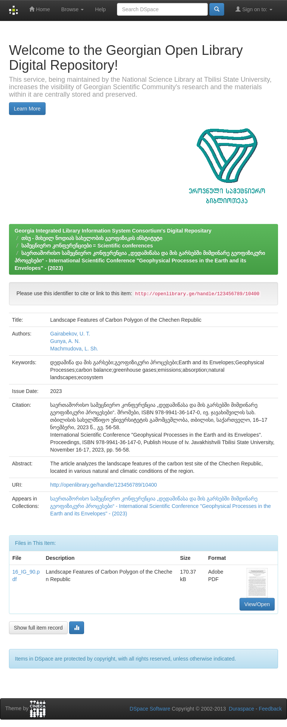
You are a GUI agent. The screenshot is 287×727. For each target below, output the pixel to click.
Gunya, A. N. (65, 341)
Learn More (27, 109)
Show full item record (38, 628)
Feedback (270, 709)
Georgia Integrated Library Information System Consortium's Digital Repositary (113, 231)
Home (39, 9)
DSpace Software (150, 709)
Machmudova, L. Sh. (74, 349)
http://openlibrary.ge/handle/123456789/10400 (103, 485)
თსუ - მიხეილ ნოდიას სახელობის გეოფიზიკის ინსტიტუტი (91, 238)
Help (100, 9)
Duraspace (241, 709)
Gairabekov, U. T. (70, 334)
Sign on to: (253, 9)
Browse (72, 9)
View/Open (257, 604)
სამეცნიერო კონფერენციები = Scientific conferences (87, 246)
